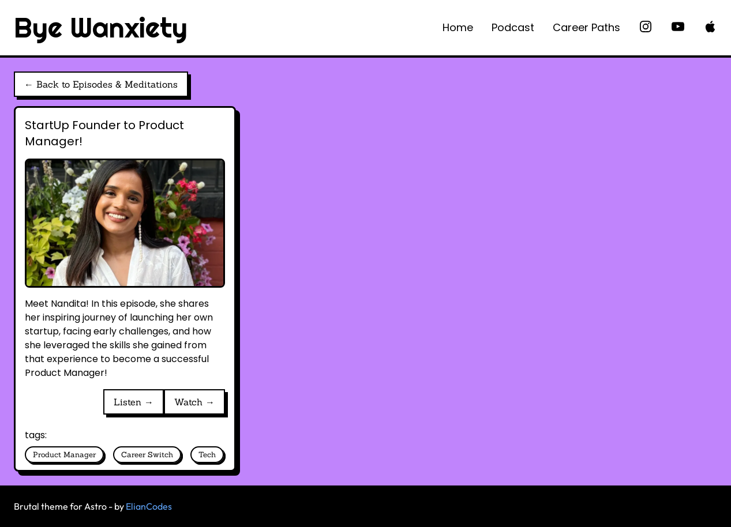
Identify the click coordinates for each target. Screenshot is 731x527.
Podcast (513, 27)
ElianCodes (149, 506)
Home (458, 27)
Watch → (194, 402)
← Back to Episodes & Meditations (101, 84)
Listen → (133, 402)
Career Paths (586, 27)
